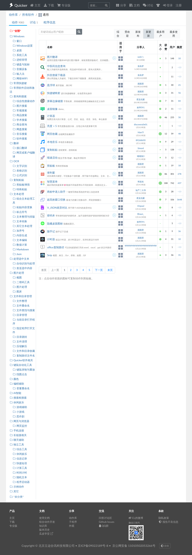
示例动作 (17, 486)
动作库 (13, 14)
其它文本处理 (22, 226)
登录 (168, 5)
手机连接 (17, 430)
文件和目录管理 (21, 296)
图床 (17, 291)
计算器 (51, 115)
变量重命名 (21, 388)
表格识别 (20, 170)
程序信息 (50, 22)
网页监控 (20, 425)
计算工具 (20, 467)
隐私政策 (163, 517)
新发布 (138, 33)
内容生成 (20, 235)
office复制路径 (55, 247)
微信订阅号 (134, 522)
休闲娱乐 (17, 402)
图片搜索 (20, 105)
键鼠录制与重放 (24, 369)
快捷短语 (20, 463)
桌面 (17, 50)
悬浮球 (51, 85)
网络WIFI (20, 78)
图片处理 (17, 272)
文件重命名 (21, 305)
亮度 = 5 (52, 126)
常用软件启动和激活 (22, 89)
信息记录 (20, 458)
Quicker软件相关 (21, 360)
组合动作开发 (47, 521)
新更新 (148, 33)
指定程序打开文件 (24, 330)
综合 (118, 33)
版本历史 (44, 529)
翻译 (14, 143)
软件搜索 (20, 138)
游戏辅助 (20, 407)
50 (179, 117)
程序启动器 (21, 481)
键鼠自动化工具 (21, 364)
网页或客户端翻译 (24, 154)
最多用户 (160, 33)
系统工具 (20, 55)
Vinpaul (140, 206)
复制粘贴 (17, 179)
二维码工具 (21, 282)
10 (179, 58)
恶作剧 (18, 416)
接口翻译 (20, 147)
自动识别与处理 (24, 263)
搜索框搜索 (18, 397)
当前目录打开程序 (24, 321)
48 (179, 133)
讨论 (34, 22)
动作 (18, 22)
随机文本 (20, 477)
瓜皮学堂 (46, 533)
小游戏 (18, 411)
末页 (110, 270)
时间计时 (20, 472)
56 (179, 93)
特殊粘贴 (20, 189)
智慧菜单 (52, 181)
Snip (49, 255)
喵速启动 (52, 157)
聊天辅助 (17, 439)
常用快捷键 (18, 83)
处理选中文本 (19, 258)
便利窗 (51, 172)
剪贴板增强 (21, 184)
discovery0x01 (140, 124)
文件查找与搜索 (24, 310)
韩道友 (141, 181)
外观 (71, 525)
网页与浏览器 (19, 421)
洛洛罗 (141, 66)
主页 (35, 5)
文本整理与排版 (24, 216)
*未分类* (17, 496)
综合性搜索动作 (24, 101)
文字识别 (20, 165)
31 (179, 255)
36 (179, 231)
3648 (179, 199)
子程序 (73, 521)
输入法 (18, 73)
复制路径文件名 (24, 355)
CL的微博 (136, 517)
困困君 (141, 83)
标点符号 (20, 211)
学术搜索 (20, 119)
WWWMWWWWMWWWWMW (141, 245)
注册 (179, 5)
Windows (17, 36)
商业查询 (20, 124)
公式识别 (20, 175)
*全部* (15, 30)
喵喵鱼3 (141, 156)
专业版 (63, 5)
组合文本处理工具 (24, 200)
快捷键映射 (53, 93)
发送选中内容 (22, 268)
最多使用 (174, 33)
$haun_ (140, 214)
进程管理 (20, 59)
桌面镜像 (52, 108)
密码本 (51, 215)
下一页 (99, 270)
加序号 (18, 230)
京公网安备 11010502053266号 (133, 545)
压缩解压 (20, 346)
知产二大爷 (141, 190)
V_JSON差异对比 (57, 207)
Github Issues (106, 521)
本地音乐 (52, 141)
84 (179, 101)
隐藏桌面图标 (55, 223)
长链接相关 (18, 435)
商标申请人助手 (56, 191)
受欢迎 (127, 33)
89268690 (141, 140)
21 (179, 85)
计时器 (51, 239)
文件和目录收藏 (24, 350)
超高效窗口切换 (56, 199)
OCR (14, 161)
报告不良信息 (168, 521)
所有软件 (28, 14)
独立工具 (17, 444)
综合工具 (20, 449)
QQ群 (104, 525)
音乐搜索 (20, 133)
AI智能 (15, 393)
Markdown (21, 249)
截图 (17, 277)
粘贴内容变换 (22, 207)
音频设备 (20, 69)
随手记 (51, 231)
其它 (14, 491)
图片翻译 (52, 56)
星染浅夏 (140, 99)
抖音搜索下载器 (56, 75)
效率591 (141, 107)
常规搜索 (20, 110)
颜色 (14, 378)
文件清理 (20, 341)
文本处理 (17, 193)
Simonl (141, 148)
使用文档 (44, 517)
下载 (49, 5)
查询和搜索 (18, 96)
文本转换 (20, 221)
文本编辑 (20, 240)
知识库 (43, 525)
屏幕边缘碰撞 (55, 101)
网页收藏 (52, 133)
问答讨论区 (105, 517)
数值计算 (20, 244)
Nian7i (141, 132)
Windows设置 (23, 45)
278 (179, 174)
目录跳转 (20, 336)
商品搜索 (20, 115)
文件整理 (20, 300)
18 (179, 165)
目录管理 (20, 314)
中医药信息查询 (56, 66)
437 (179, 183)
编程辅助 (17, 383)
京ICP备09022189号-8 (93, 545)
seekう (141, 57)
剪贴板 (51, 165)
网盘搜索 (20, 129)
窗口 (17, 41)
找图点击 (20, 374)
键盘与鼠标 (21, 64)
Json (17, 254)
